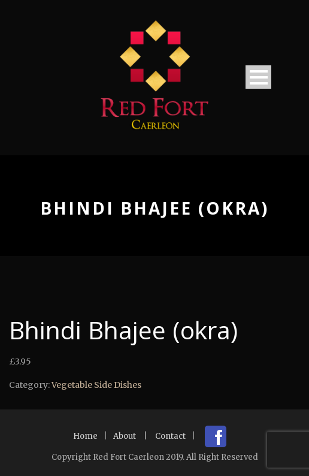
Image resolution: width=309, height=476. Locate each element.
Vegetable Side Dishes (96, 384)
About (124, 436)
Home (85, 436)
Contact (170, 436)
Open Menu (258, 77)
